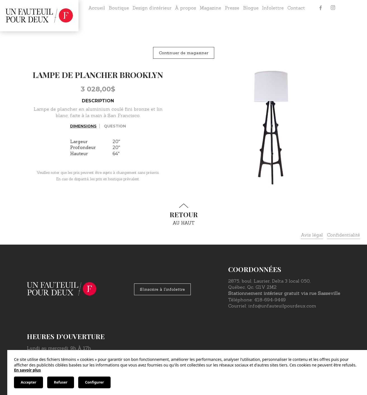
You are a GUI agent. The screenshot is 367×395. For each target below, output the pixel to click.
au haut (183, 215)
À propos (185, 8)
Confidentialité (343, 235)
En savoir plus (27, 370)
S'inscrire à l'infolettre (162, 289)
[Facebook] (320, 8)
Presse (232, 8)
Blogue (251, 8)
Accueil (96, 8)
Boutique (119, 8)
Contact (296, 8)
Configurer (94, 382)
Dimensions (83, 126)
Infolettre (273, 8)
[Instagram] (333, 8)
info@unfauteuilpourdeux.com (282, 306)
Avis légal (312, 235)
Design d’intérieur (152, 8)
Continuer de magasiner (183, 52)
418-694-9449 (270, 299)
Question (115, 126)
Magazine (210, 8)
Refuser (60, 382)
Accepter (28, 382)
